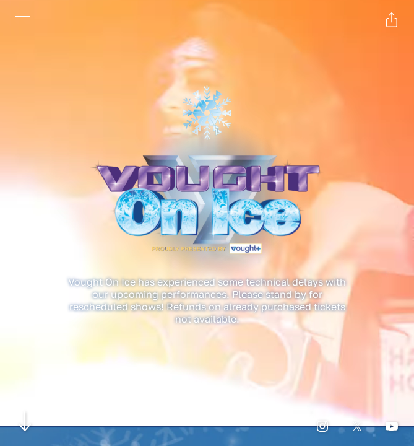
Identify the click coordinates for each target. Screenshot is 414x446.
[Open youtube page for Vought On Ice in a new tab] (391, 426)
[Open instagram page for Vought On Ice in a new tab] (322, 426)
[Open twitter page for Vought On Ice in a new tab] (357, 426)
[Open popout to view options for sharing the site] (391, 19)
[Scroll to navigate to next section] (25, 421)
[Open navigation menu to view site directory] (22, 19)
